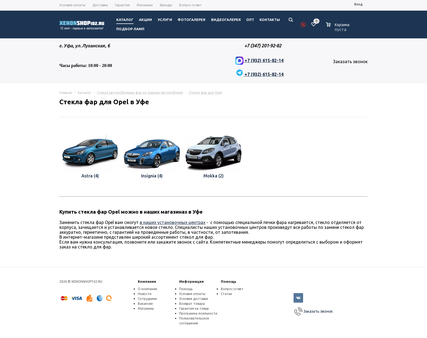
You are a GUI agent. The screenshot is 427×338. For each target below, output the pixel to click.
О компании (147, 289)
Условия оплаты (192, 294)
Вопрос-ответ (232, 289)
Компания (147, 281)
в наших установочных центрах (172, 222)
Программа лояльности (198, 313)
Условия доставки (193, 298)
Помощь (228, 281)
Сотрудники (147, 298)
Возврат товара (192, 303)
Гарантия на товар (194, 308)
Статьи (226, 294)
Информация (191, 281)
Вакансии (145, 303)
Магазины (146, 308)
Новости (144, 294)
